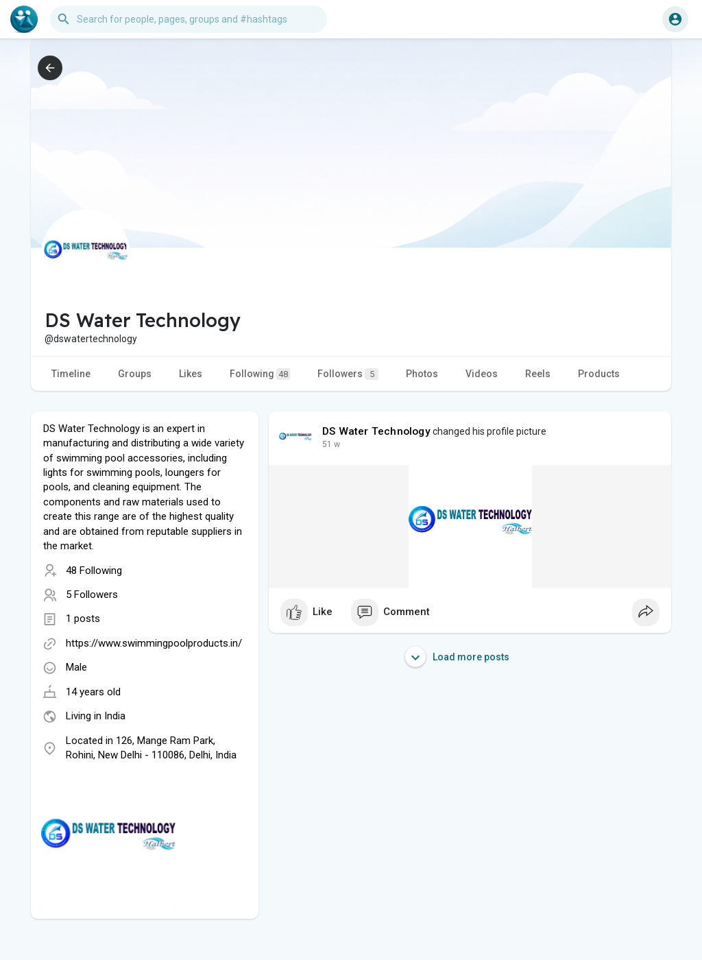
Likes (190, 373)
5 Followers (92, 594)
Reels (537, 373)
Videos (481, 373)
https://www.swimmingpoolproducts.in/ (154, 643)
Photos (422, 373)
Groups (135, 373)
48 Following (94, 570)
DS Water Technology (376, 431)
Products (599, 373)
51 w (331, 444)
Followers (347, 374)
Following (260, 374)
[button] (188, 19)
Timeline (70, 373)
